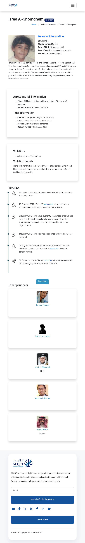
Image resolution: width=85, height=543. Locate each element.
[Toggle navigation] (73, 5)
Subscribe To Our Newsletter (42, 500)
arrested (48, 261)
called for (54, 249)
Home (33, 25)
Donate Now (42, 520)
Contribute (42, 281)
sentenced (48, 205)
